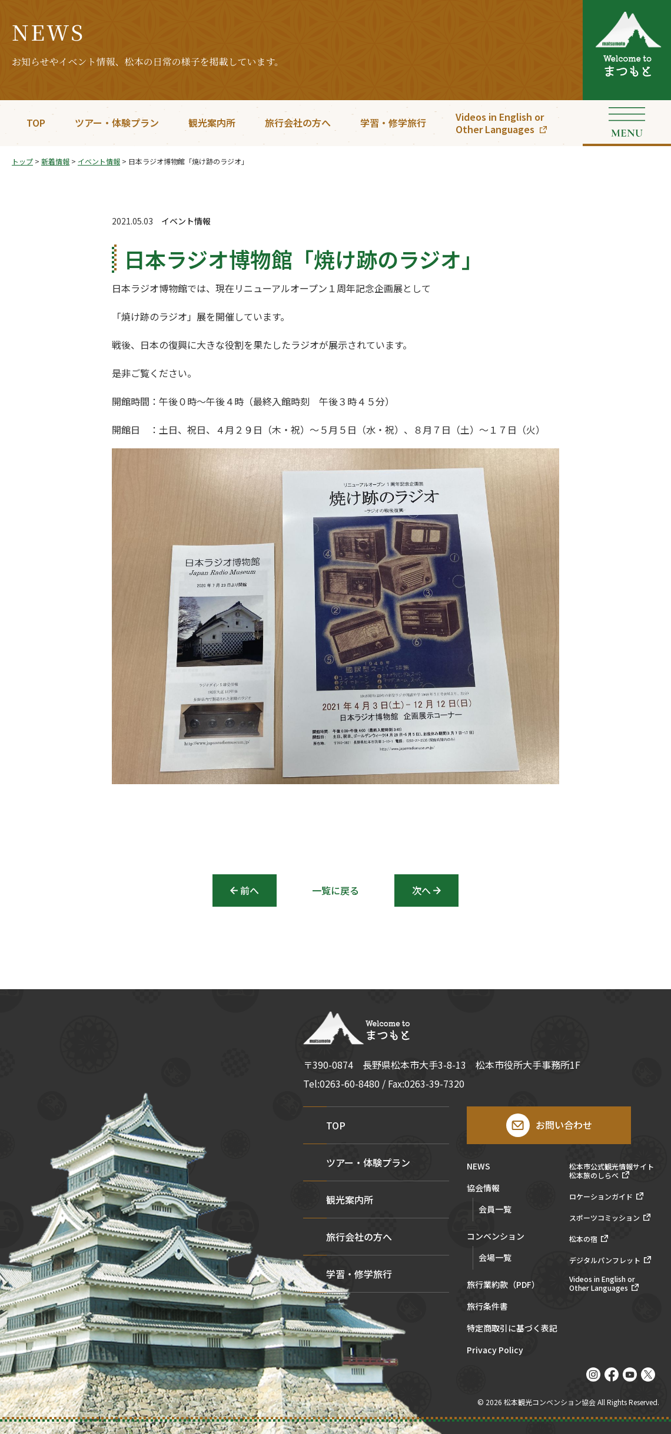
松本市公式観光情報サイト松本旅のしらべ (611, 1171)
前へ (249, 890)
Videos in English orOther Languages (500, 123)
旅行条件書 (487, 1307)
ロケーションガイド (601, 1196)
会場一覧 (495, 1257)
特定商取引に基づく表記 (512, 1329)
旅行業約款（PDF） (503, 1285)
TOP (35, 122)
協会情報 (483, 1189)
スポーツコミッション (604, 1217)
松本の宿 (583, 1239)
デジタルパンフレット (604, 1260)
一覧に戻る (335, 890)
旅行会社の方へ (298, 122)
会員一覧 (495, 1209)
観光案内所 (211, 122)
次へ (421, 890)
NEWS (478, 1167)
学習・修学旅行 (393, 122)
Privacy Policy (495, 1351)
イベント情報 (186, 221)
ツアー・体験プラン (117, 122)
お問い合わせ (564, 1125)
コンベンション (495, 1237)
